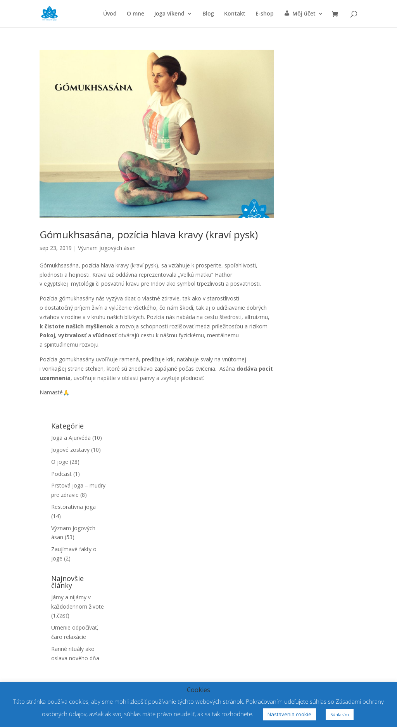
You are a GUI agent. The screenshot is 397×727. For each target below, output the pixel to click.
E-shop (264, 14)
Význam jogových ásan (107, 248)
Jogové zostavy (70, 449)
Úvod (110, 14)
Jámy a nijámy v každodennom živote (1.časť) (77, 606)
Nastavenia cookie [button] (289, 714)
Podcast (61, 473)
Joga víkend (169, 14)
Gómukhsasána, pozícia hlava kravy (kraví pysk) (149, 234)
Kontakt (234, 14)
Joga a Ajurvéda (71, 437)
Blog (208, 14)
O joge (59, 461)
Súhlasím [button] (339, 714)
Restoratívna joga (73, 506)
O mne (135, 14)
